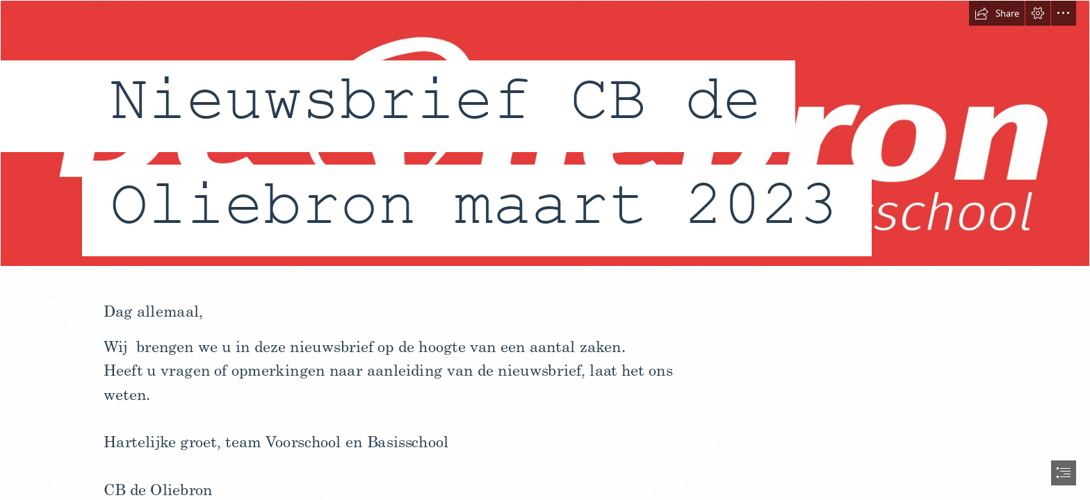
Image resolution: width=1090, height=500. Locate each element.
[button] (997, 13)
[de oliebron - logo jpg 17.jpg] (545, 140)
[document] (545, 250)
